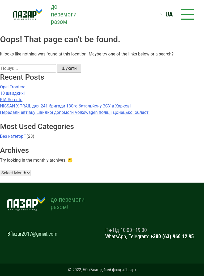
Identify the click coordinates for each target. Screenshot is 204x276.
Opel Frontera (13, 86)
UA (169, 14)
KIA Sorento (11, 99)
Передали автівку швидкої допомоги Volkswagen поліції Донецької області (75, 112)
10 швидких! (12, 93)
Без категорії (13, 136)
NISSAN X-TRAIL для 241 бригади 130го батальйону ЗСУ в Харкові (65, 106)
